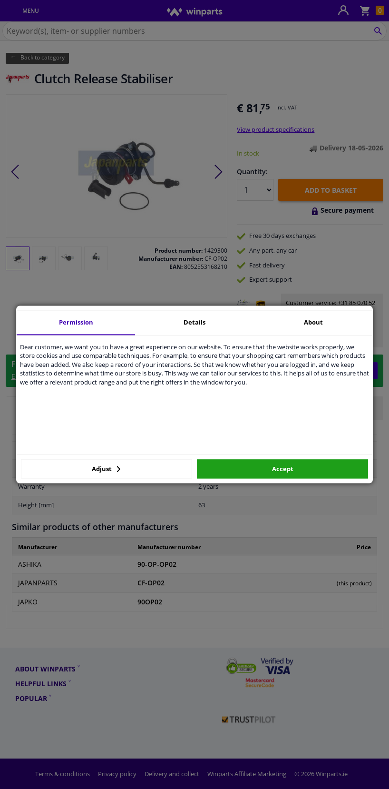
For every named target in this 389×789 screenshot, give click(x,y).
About (313, 322)
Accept (282, 468)
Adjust (106, 468)
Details (194, 322)
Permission (76, 322)
